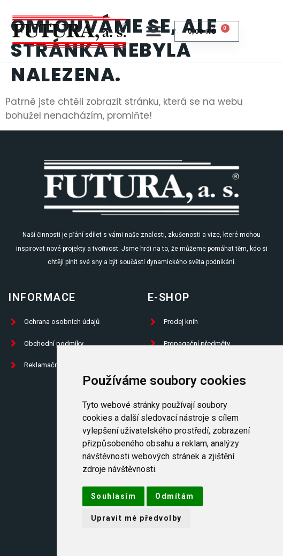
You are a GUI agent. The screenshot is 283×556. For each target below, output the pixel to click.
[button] (154, 31)
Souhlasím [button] (113, 496)
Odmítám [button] (174, 496)
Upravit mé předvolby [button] (136, 518)
